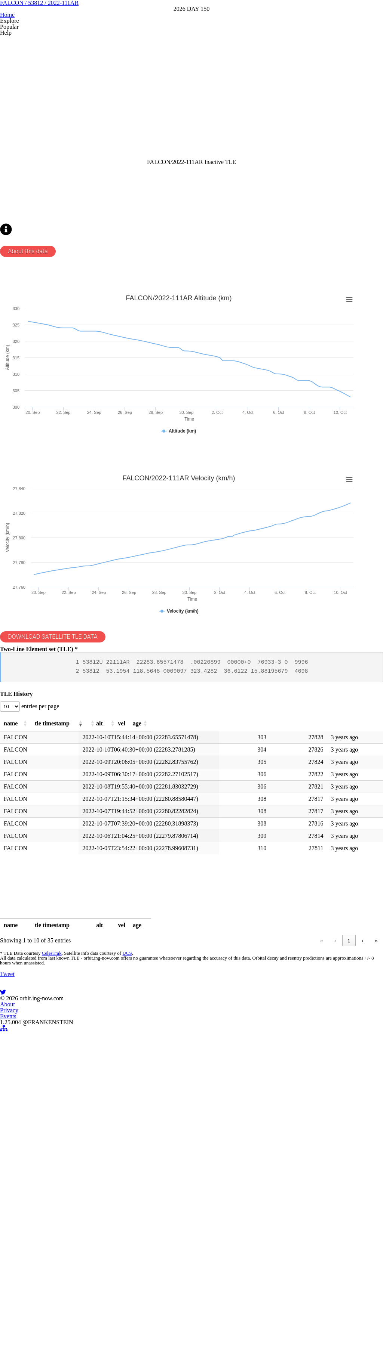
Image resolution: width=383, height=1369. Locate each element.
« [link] (265, 1113)
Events (210, 1311)
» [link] (363, 1113)
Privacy (181, 1311)
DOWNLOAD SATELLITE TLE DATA (69, 773)
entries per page (56, 870)
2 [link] (307, 1113)
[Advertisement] (190, 163)
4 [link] (335, 1113)
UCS (136, 1129)
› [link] (349, 1113)
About (154, 1311)
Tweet (21, 1191)
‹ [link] (279, 1113)
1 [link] (293, 1113)
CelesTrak (62, 1129)
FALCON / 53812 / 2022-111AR (191, 52)
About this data (42, 384)
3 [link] (321, 1113)
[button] (63, 889)
